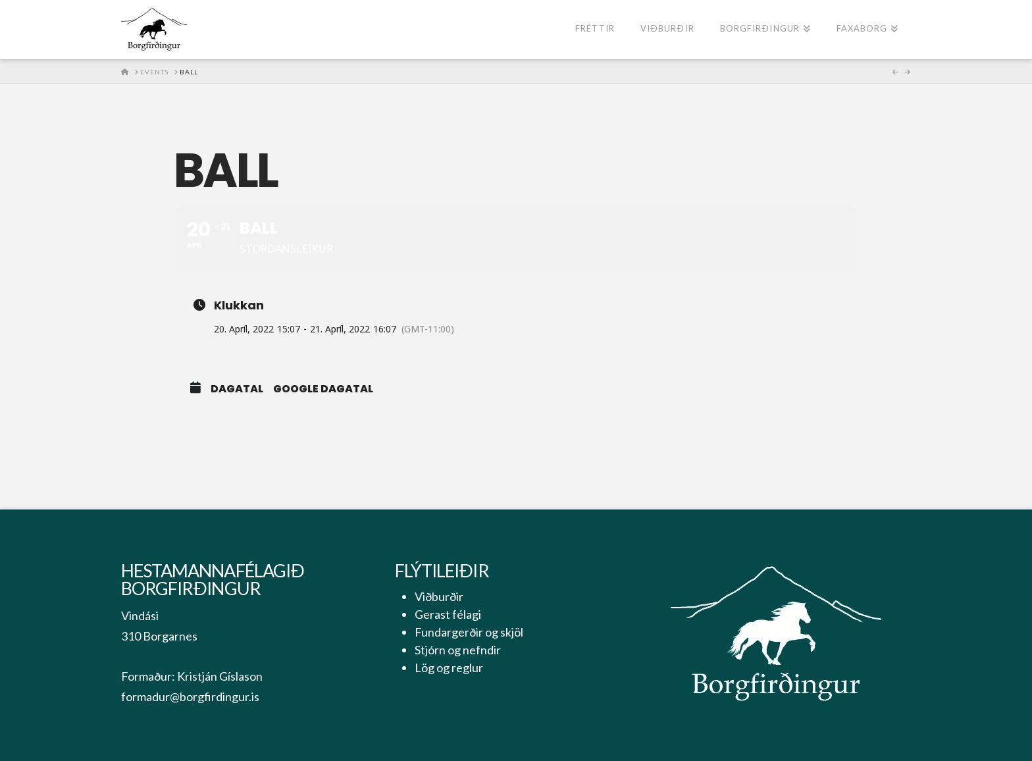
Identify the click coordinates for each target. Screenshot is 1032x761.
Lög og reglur (449, 667)
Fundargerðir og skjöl (469, 632)
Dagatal (237, 389)
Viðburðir (439, 596)
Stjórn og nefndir (458, 650)
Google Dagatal (323, 389)
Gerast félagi (448, 614)
